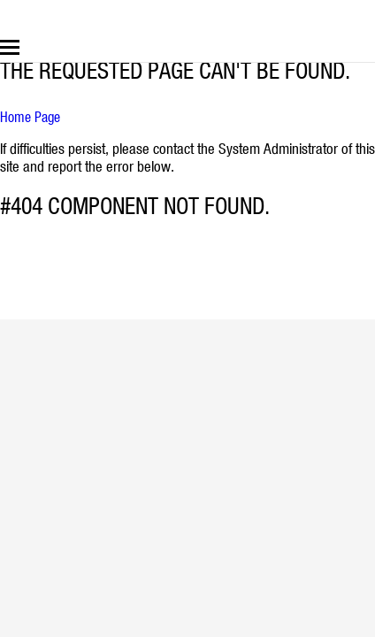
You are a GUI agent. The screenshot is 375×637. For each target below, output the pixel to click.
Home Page (30, 117)
